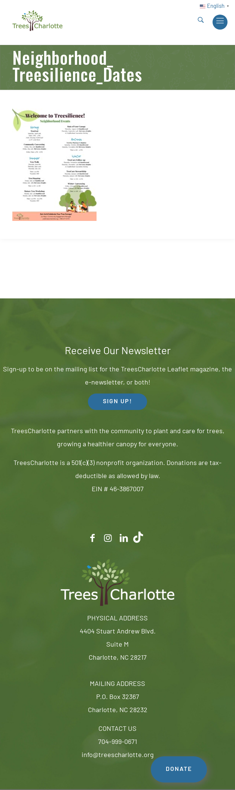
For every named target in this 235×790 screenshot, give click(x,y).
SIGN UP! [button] (117, 402)
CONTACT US (117, 729)
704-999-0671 (117, 742)
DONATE (179, 769)
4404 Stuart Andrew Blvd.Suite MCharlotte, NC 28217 (118, 645)
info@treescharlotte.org (118, 755)
